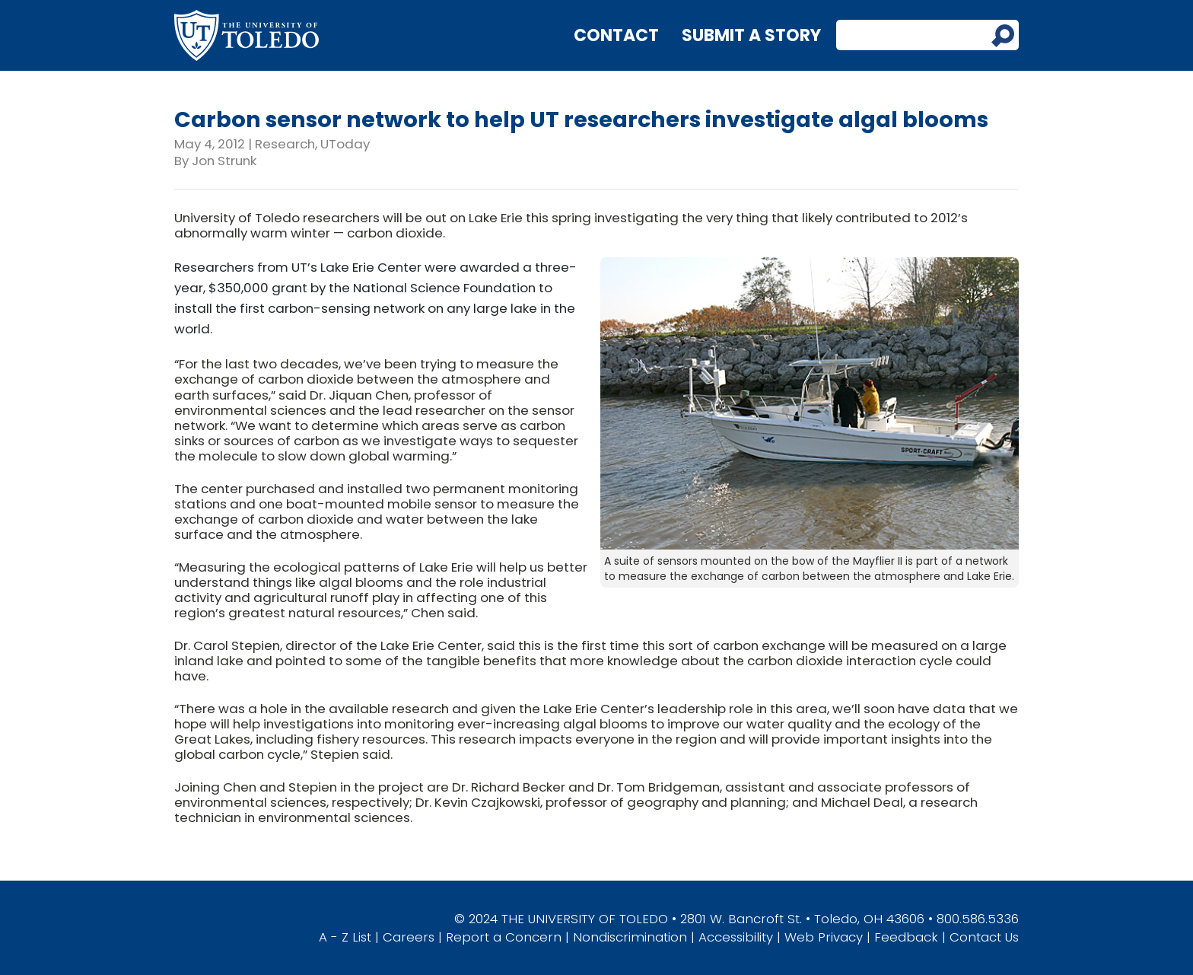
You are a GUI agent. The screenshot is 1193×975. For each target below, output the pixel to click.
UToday (345, 144)
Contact (616, 35)
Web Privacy (823, 937)
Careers (408, 937)
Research (285, 144)
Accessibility (735, 937)
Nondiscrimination (630, 937)
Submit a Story (751, 35)
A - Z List (345, 937)
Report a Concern (504, 937)
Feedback (906, 937)
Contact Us (984, 937)
